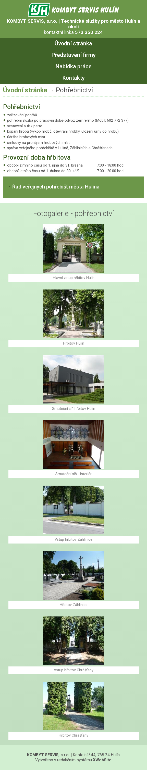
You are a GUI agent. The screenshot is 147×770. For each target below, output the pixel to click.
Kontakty (73, 78)
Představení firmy (73, 55)
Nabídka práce (73, 66)
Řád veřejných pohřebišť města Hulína (56, 187)
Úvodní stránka (73, 43)
